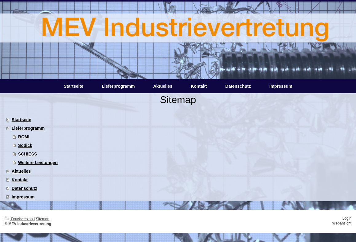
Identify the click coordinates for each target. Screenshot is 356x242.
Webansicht (341, 223)
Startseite (21, 119)
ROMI (24, 136)
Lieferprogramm (28, 128)
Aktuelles (21, 171)
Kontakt (20, 179)
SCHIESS (27, 154)
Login (346, 218)
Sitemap (42, 219)
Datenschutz (24, 188)
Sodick (25, 145)
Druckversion (19, 219)
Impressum (23, 196)
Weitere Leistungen (38, 162)
